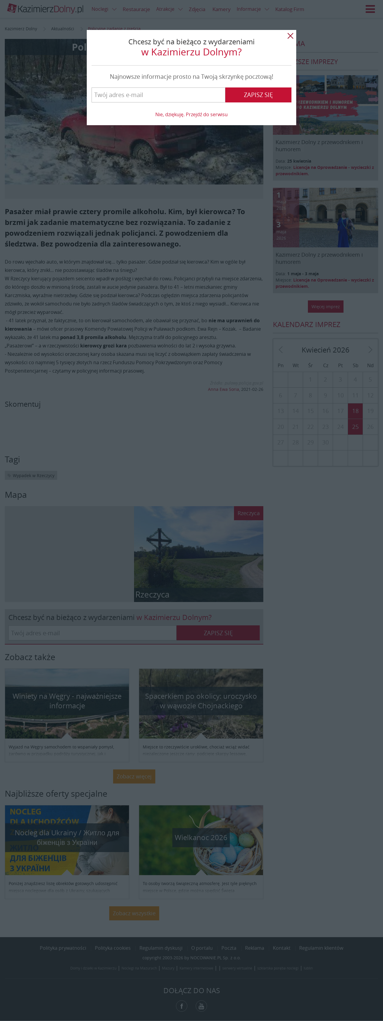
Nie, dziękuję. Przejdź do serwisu (191, 114)
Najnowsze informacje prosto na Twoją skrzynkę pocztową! (191, 76)
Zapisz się (258, 95)
